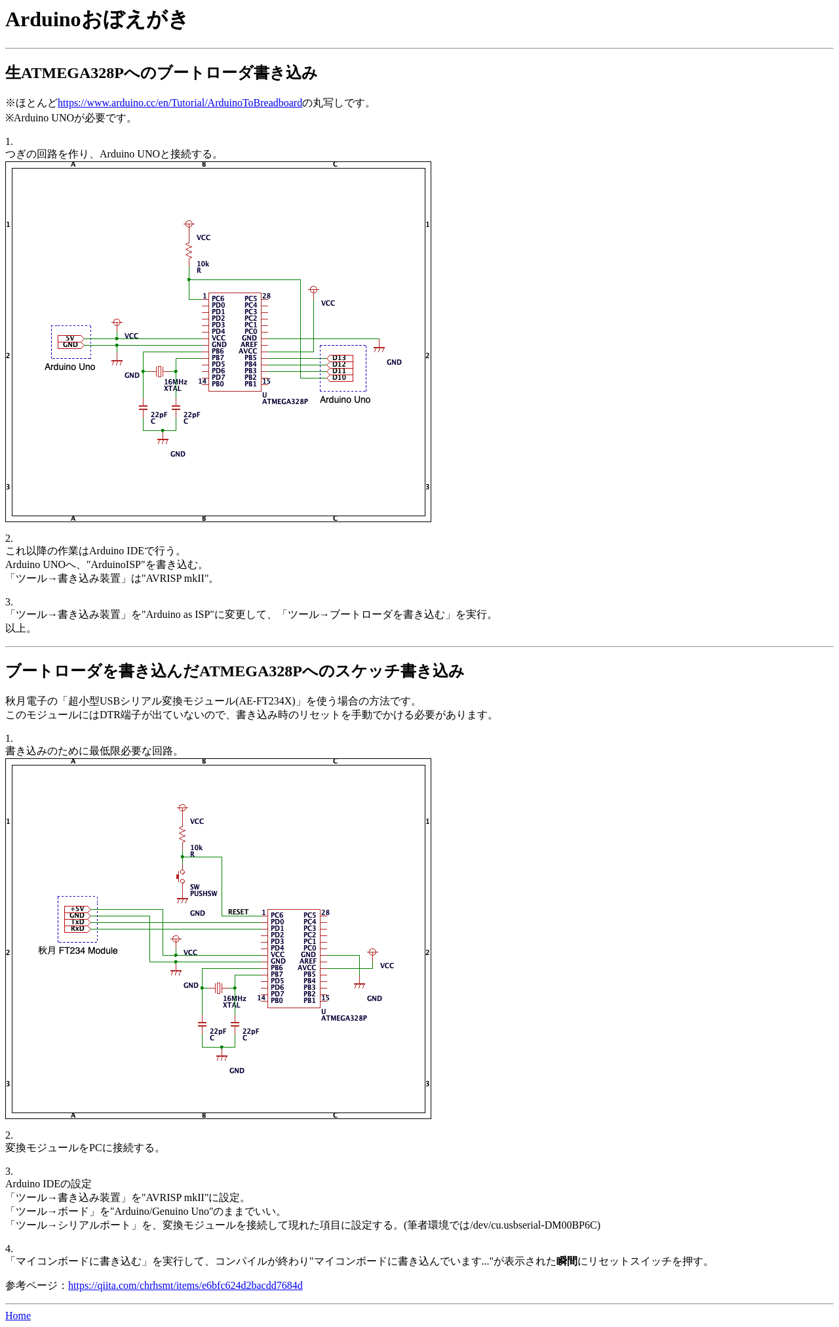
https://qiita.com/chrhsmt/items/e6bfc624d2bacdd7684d (185, 1285)
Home (18, 1315)
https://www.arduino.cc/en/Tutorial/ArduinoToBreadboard (180, 102)
